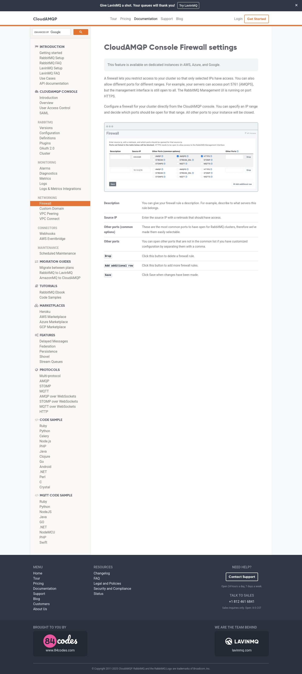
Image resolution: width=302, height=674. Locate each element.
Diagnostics (48, 173)
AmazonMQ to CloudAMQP (60, 278)
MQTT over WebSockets (58, 407)
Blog (179, 19)
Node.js (45, 441)
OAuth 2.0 (47, 148)
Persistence (48, 351)
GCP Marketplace (53, 327)
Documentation (145, 19)
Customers (41, 604)
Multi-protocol (50, 376)
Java (43, 451)
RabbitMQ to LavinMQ (56, 273)
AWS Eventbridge (52, 239)
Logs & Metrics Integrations (60, 189)
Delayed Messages (54, 341)
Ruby (43, 426)
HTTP (44, 412)
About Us (40, 609)
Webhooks (47, 234)
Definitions (48, 138)
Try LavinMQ (188, 5)
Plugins (45, 143)
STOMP (45, 386)
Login (238, 19)
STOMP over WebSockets (59, 401)
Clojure (45, 457)
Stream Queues (51, 362)
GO (42, 522)
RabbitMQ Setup (52, 58)
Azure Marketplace (54, 322)
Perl (42, 477)
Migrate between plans (57, 268)
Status (98, 594)
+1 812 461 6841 (242, 602)
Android (45, 467)
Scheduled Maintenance (58, 253)
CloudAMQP (45, 18)
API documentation (54, 83)
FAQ (97, 578)
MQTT (44, 391)
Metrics (45, 179)
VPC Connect (49, 219)
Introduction (49, 98)
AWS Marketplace (53, 317)
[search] (51, 32)
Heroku (45, 312)
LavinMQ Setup (51, 68)
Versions (46, 128)
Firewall (45, 203)
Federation (48, 346)
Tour (113, 19)
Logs (43, 184)
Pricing (125, 19)
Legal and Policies (107, 583)
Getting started (51, 53)
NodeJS (45, 512)
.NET (43, 472)
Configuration (50, 133)
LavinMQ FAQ (50, 73)
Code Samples (50, 297)
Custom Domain (52, 209)
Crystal (45, 487)
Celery (44, 436)
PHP (43, 446)
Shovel (44, 357)
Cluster (45, 153)
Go (42, 462)
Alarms (45, 168)
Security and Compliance (112, 589)
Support (167, 19)
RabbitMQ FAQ (50, 63)
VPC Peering (49, 214)
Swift (43, 542)
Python (45, 431)
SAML (44, 113)
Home (37, 573)
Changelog (102, 573)
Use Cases (47, 78)
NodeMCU (47, 532)
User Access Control (55, 108)
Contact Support (242, 577)
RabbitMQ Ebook (52, 292)
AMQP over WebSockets (58, 396)
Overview (46, 103)
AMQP (44, 381)
